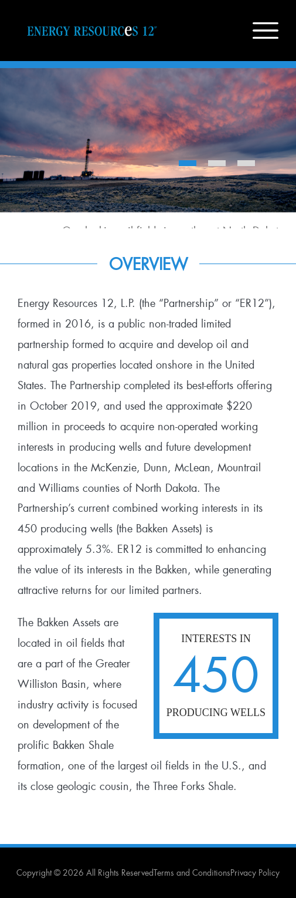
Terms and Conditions (192, 872)
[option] (148, 148)
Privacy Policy (255, 872)
